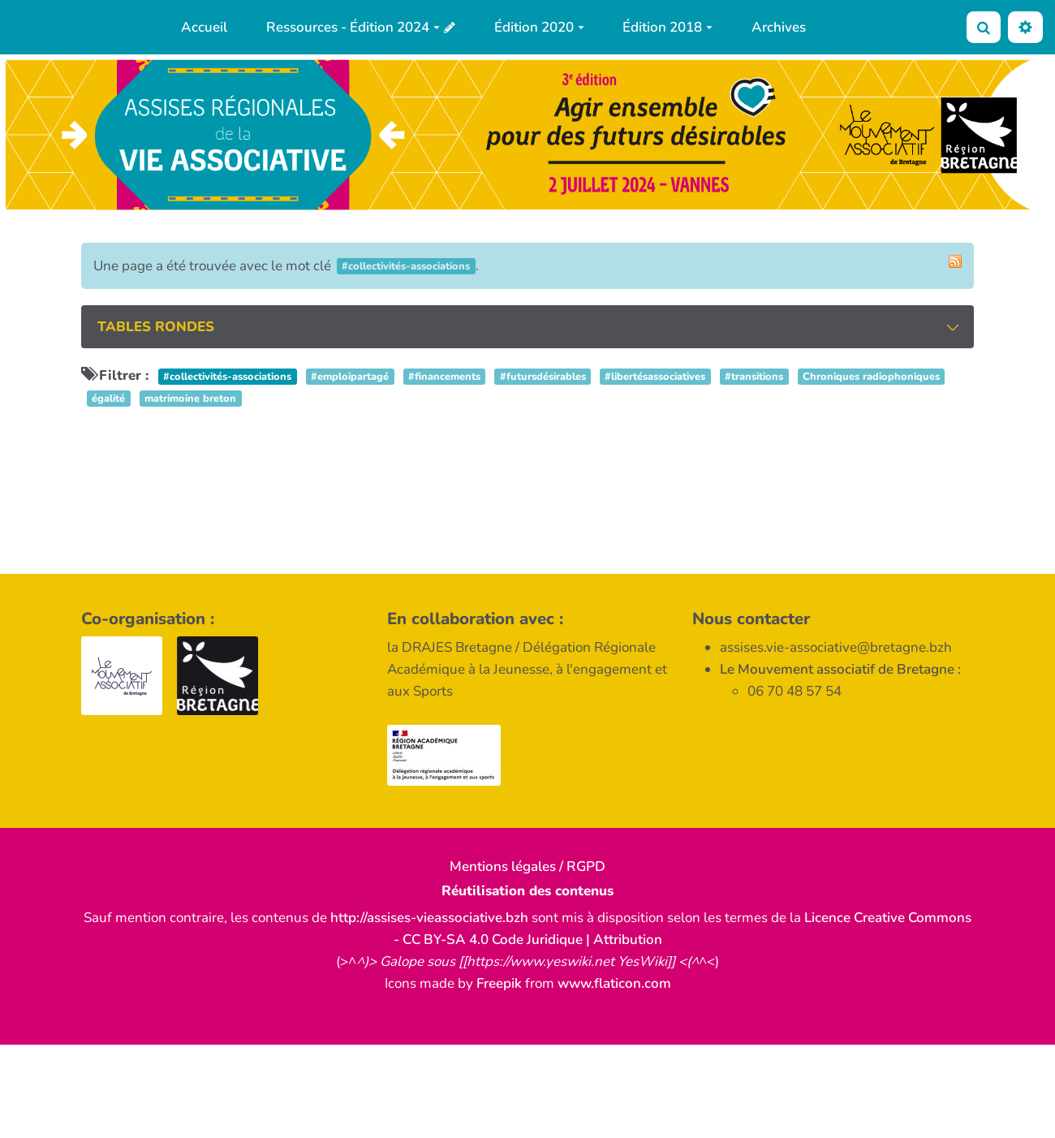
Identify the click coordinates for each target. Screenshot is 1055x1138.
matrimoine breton (190, 398)
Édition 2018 (667, 27)
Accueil (204, 27)
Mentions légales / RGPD (527, 866)
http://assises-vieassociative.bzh (429, 917)
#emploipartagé (350, 376)
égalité (108, 398)
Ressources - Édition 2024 (353, 27)
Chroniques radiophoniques (871, 376)
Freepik (499, 983)
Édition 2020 (539, 27)
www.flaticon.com (614, 983)
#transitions (754, 376)
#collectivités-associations (227, 376)
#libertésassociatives (655, 376)
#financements (444, 376)
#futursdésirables (543, 376)
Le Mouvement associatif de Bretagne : (840, 669)
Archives (778, 27)
